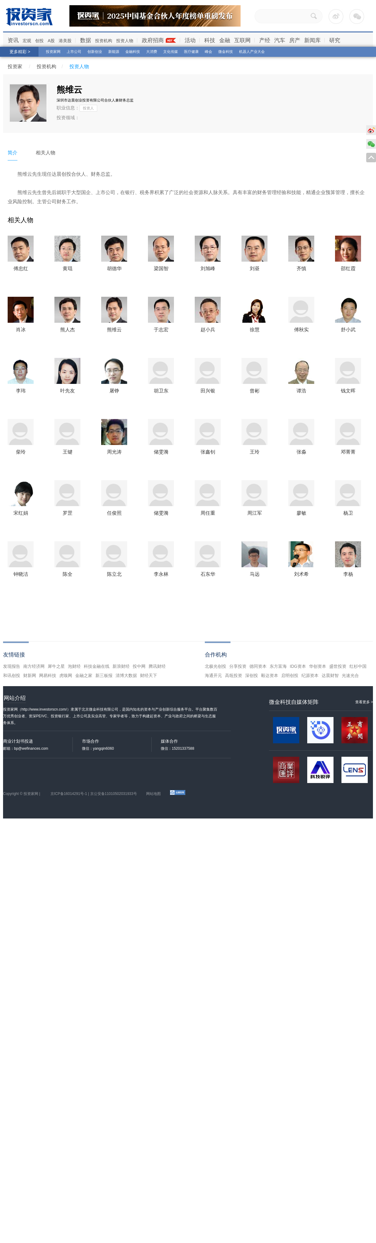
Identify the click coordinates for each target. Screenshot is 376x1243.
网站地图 (153, 794)
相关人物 (45, 152)
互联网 (242, 40)
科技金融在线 (96, 666)
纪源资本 (310, 675)
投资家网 (53, 52)
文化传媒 (170, 52)
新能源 (113, 52)
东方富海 (278, 666)
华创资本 (317, 666)
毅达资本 (269, 675)
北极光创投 (215, 666)
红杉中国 (358, 666)
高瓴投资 (233, 675)
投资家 (15, 66)
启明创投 (289, 675)
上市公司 (74, 52)
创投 (39, 40)
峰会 (208, 52)
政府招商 (153, 40)
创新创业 (94, 52)
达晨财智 (330, 675)
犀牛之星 (56, 666)
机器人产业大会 (252, 52)
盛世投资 (337, 666)
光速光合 (350, 675)
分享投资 (237, 666)
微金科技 (225, 52)
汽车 (279, 40)
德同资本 (258, 666)
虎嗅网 (65, 675)
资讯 (13, 40)
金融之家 (83, 675)
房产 (294, 40)
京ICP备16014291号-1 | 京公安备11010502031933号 (93, 794)
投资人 (88, 108)
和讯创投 (11, 675)
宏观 (27, 40)
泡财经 (74, 666)
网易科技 (47, 675)
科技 (209, 40)
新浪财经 (121, 666)
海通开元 (213, 675)
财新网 (29, 675)
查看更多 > (364, 702)
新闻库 (312, 40)
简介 (12, 152)
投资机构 (103, 40)
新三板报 (103, 675)
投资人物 (124, 40)
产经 (264, 40)
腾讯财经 (157, 666)
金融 (224, 40)
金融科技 (132, 52)
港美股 (65, 40)
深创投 (251, 675)
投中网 (139, 666)
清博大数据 (126, 675)
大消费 (151, 52)
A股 (51, 40)
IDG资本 (298, 666)
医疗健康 (191, 52)
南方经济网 (34, 666)
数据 (85, 40)
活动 (190, 40)
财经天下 (148, 675)
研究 (334, 40)
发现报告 (11, 666)
